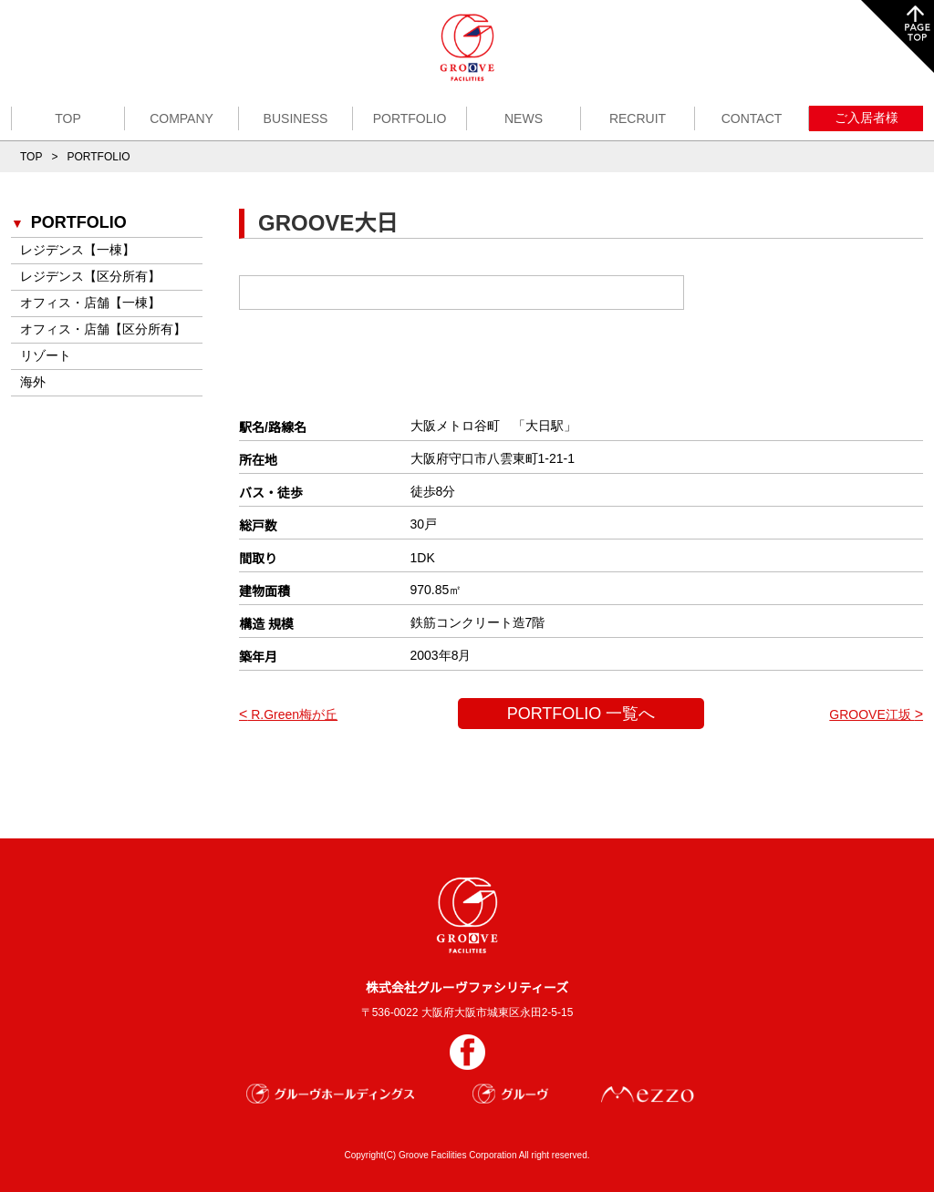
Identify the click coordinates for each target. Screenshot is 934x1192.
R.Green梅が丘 (288, 714)
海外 (33, 382)
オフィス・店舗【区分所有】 (103, 329)
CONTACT (752, 118)
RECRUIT (637, 118)
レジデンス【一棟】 (77, 249)
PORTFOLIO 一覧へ (581, 713)
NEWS (523, 118)
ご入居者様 (866, 117)
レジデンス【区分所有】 (90, 276)
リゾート (45, 355)
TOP (68, 118)
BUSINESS (296, 118)
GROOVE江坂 (876, 714)
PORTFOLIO (410, 118)
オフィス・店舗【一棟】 (90, 302)
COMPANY (181, 118)
